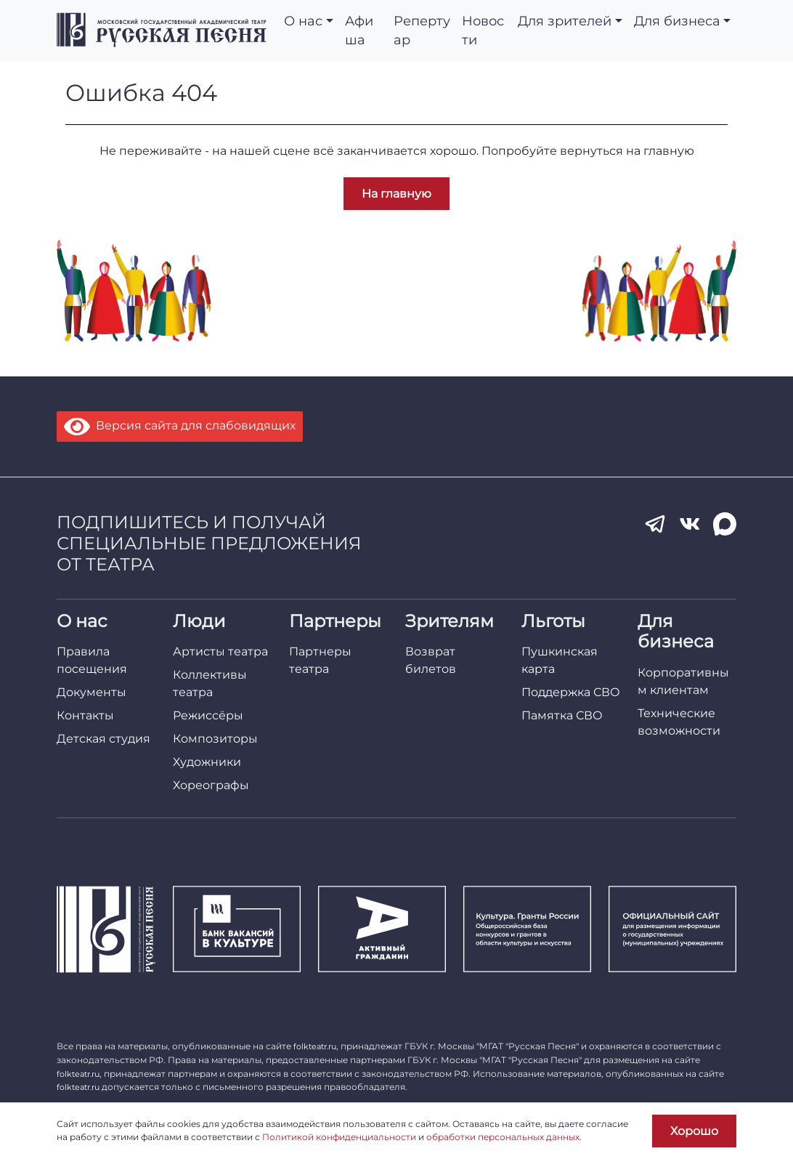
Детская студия (103, 739)
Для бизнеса (677, 20)
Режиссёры (208, 715)
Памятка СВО (562, 715)
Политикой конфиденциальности (339, 1136)
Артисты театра (220, 651)
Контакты (85, 715)
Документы (91, 692)
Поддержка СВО (570, 692)
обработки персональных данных (503, 1136)
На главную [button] (396, 194)
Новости (483, 30)
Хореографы (211, 785)
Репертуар (422, 30)
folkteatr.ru (314, 1046)
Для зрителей (564, 20)
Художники (207, 762)
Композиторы (215, 739)
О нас (303, 20)
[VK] (690, 524)
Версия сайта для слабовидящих (180, 425)
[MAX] (724, 524)
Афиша (359, 30)
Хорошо (694, 1131)
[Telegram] (655, 524)
